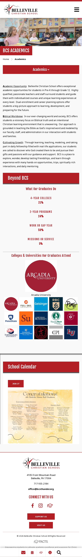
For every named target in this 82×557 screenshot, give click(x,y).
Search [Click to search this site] (59, 552)
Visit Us (41, 525)
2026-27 (15, 383)
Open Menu (76, 9)
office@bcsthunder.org (41, 489)
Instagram (40, 505)
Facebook (32, 505)
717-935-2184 (41, 483)
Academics (41, 69)
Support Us (41, 516)
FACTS (50, 505)
